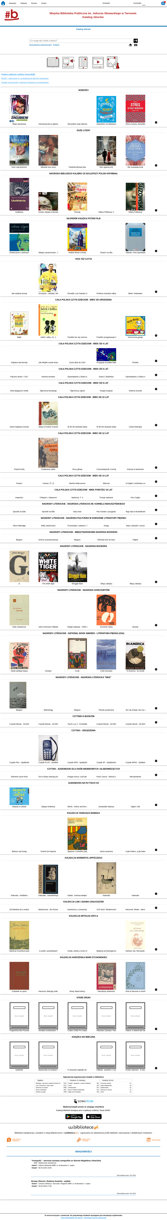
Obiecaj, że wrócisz (106, 1090)
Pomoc (34, 3)
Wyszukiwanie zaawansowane (40, 45)
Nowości (12, 3)
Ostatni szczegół (41, 1092)
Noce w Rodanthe (41, 1090)
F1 (148, 3)
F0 (143, 3)
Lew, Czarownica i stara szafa (44, 1085)
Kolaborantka (72, 1087)
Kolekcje (56, 45)
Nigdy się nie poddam (74, 1092)
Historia (23, 3)
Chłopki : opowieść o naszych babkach (79, 1083)
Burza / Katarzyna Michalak (76, 1090)
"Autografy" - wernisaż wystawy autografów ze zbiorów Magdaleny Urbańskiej (66, 1161)
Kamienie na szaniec (42, 1087)
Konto (43, 3)
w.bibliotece (70, 1133)
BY (128, 3)
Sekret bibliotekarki (106, 1085)
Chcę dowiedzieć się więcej (71, 1218)
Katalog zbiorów (83, 29)
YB (123, 3)
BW (118, 3)
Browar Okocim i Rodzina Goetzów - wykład (50, 1181)
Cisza (69, 1085)
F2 (154, 3)
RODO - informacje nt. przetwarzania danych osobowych (25, 78)
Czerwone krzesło (106, 1083)
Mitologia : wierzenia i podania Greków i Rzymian (50, 1083)
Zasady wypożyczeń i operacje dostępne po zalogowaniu (25, 82)
